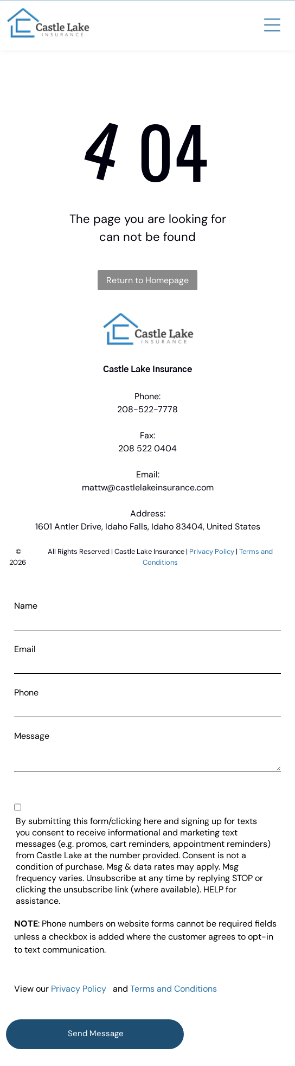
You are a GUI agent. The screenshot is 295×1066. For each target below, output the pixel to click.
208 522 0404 (147, 448)
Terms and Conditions (173, 988)
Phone (26, 692)
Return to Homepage (147, 280)
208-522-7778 (147, 409)
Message (31, 736)
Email (25, 649)
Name (25, 605)
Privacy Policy (211, 551)
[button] (272, 25)
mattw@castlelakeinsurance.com (148, 487)
